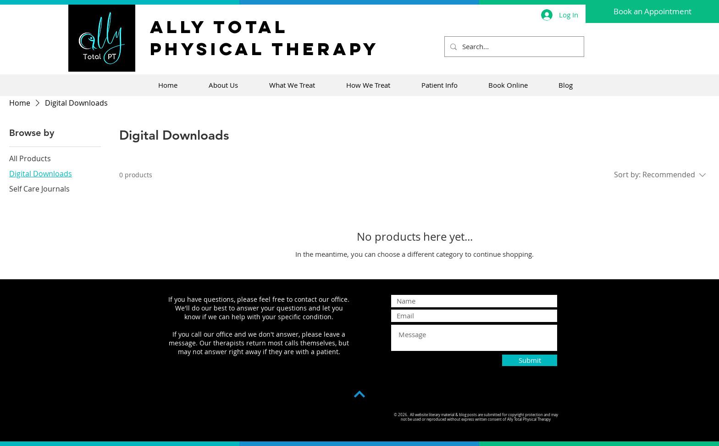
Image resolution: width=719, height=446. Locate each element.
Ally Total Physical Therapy (264, 38)
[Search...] (513, 46)
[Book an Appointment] (652, 11)
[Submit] (529, 360)
